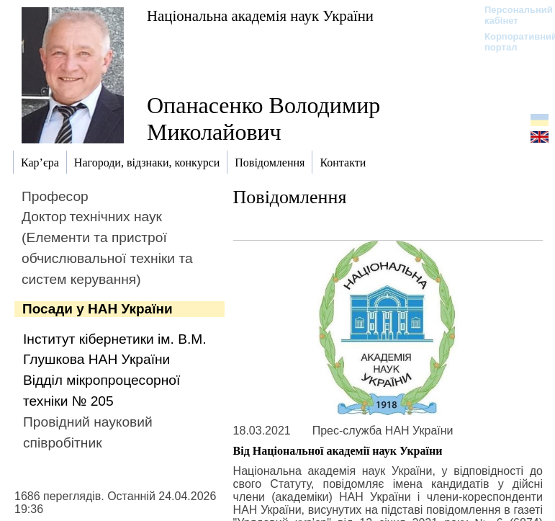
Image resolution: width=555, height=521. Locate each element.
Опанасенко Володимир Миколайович (263, 118)
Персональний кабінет (511, 15)
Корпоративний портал (511, 42)
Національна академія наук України (260, 15)
